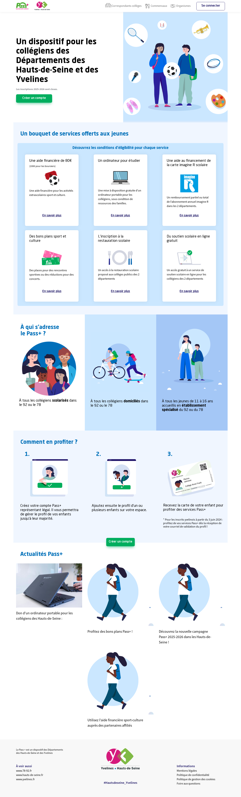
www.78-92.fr (24, 770)
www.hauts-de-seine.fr (29, 775)
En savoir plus (51, 215)
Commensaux (155, 6)
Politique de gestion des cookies (196, 779)
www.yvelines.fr (25, 779)
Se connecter (210, 5)
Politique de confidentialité (193, 775)
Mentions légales (187, 770)
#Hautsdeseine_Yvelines (120, 783)
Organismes (180, 6)
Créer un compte (34, 98)
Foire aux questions (188, 783)
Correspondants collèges (123, 6)
